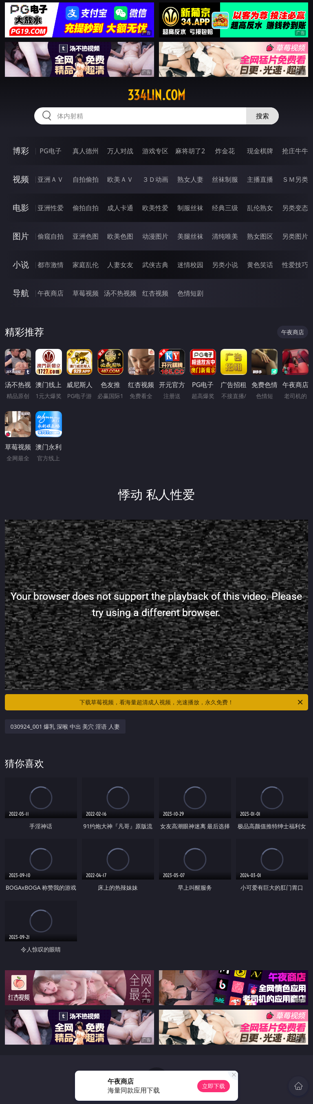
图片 (21, 236)
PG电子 (50, 150)
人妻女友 (120, 264)
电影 (21, 207)
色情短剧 (190, 293)
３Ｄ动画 (155, 179)
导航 (21, 292)
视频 (21, 179)
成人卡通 (120, 207)
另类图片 (295, 236)
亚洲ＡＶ (50, 179)
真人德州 (86, 150)
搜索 (262, 115)
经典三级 (225, 207)
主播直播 (260, 179)
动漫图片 (155, 236)
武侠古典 (155, 264)
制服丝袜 (190, 207)
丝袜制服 (225, 179)
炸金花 (225, 150)
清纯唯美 (225, 236)
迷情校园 (190, 264)
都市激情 (50, 264)
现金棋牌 (260, 150)
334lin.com (156, 95)
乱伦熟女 (260, 207)
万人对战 (120, 150)
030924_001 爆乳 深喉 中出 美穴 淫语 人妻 (65, 726)
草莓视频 (86, 293)
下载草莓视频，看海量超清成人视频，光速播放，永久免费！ (191, 702)
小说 (21, 264)
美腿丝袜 (190, 236)
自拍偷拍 (86, 179)
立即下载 (213, 1086)
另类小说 (225, 264)
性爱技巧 (295, 264)
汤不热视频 (120, 293)
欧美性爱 (155, 207)
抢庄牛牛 (295, 150)
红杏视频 (155, 293)
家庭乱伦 (86, 264)
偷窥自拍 (50, 236)
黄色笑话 (260, 264)
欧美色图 (120, 236)
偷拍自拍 (86, 207)
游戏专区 (155, 150)
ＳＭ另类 (295, 179)
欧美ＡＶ (120, 179)
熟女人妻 (190, 179)
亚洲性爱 (50, 207)
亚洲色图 (86, 236)
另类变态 (295, 207)
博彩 (21, 150)
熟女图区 (260, 236)
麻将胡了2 (190, 150)
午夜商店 (50, 293)
